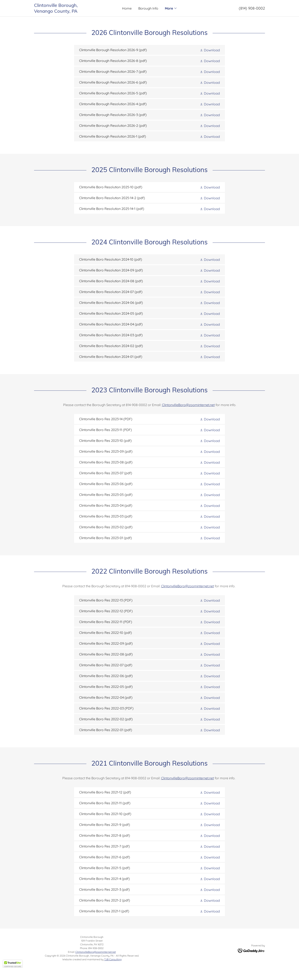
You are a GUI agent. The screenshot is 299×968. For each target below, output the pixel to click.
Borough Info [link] (148, 8)
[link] (63, 11)
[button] (171, 8)
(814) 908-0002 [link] (252, 8)
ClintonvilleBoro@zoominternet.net (188, 405)
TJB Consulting (112, 959)
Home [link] (127, 8)
